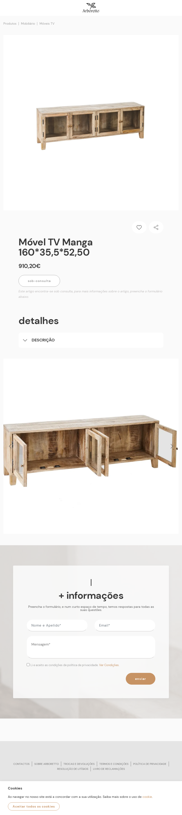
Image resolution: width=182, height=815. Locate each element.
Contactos (21, 764)
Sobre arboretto (46, 764)
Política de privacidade (149, 764)
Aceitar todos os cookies (34, 806)
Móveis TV (47, 23)
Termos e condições (113, 764)
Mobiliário (28, 23)
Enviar (140, 679)
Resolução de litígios (72, 769)
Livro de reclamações (109, 769)
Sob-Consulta (39, 281)
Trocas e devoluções (79, 764)
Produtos (9, 23)
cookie (147, 797)
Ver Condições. (109, 665)
